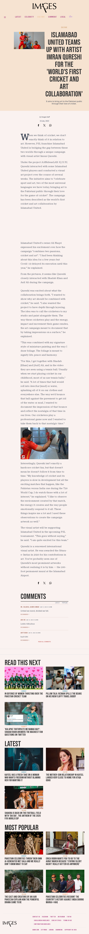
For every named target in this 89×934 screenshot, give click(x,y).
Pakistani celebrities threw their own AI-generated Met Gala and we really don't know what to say (23, 861)
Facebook (45, 917)
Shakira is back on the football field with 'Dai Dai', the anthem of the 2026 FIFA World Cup (23, 815)
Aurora (51, 930)
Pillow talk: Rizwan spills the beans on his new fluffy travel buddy (64, 695)
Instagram (61, 917)
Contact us (36, 917)
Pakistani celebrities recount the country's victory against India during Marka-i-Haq (65, 899)
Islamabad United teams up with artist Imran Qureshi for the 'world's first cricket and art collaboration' (64, 65)
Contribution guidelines (42, 924)
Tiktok (69, 917)
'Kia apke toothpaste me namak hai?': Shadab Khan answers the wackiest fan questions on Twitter (24, 732)
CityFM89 (44, 930)
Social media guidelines (42, 920)
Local (63, 17)
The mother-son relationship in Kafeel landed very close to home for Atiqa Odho (65, 777)
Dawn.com (35, 930)
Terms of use (67, 920)
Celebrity (29, 17)
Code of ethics (56, 920)
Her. (71, 17)
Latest (18, 17)
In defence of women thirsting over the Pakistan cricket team (24, 695)
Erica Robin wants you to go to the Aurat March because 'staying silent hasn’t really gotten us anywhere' (64, 861)
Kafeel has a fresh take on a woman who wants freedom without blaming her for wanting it (22, 777)
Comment (52, 17)
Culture (41, 17)
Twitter (53, 917)
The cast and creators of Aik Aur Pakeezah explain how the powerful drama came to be (22, 899)
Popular (64, 603)
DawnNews (59, 930)
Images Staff (46, 117)
